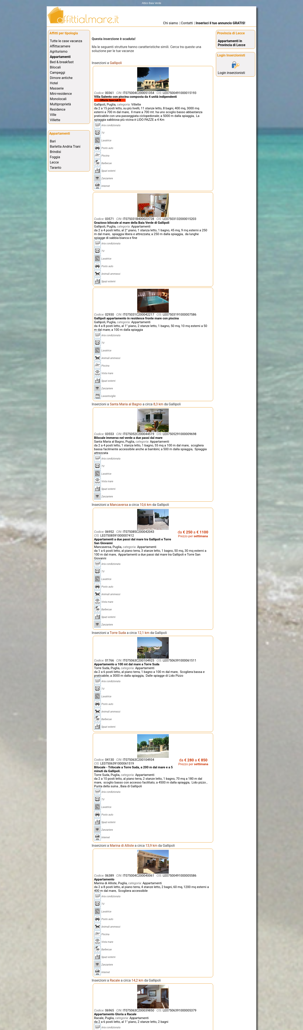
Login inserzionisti (231, 73)
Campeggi (57, 73)
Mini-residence (61, 94)
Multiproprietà (60, 104)
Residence (57, 109)
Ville (53, 115)
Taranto (55, 168)
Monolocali (58, 99)
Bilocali (55, 67)
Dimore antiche (61, 78)
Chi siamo (170, 23)
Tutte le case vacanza (66, 41)
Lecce (54, 162)
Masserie (57, 88)
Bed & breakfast (62, 62)
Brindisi (55, 152)
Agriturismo (59, 52)
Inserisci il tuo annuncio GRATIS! (220, 23)
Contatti (187, 23)
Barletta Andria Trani (65, 147)
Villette (55, 120)
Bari (53, 141)
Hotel (54, 83)
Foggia (55, 157)
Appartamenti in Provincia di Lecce (231, 43)
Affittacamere (60, 46)
